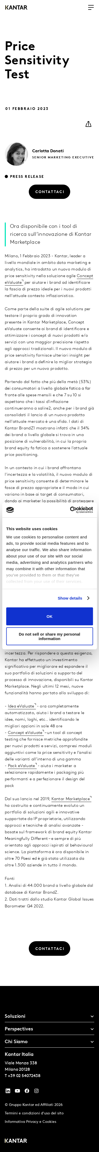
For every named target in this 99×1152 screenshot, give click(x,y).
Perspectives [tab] (19, 1029)
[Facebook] (27, 1092)
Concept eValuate (25, 741)
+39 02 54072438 (24, 1076)
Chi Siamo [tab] (16, 1041)
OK (49, 616)
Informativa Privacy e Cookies (30, 1122)
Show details (70, 598)
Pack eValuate (21, 774)
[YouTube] (8, 1092)
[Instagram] (36, 1092)
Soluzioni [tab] (15, 1016)
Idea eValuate (21, 715)
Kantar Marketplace (70, 807)
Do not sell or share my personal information (49, 636)
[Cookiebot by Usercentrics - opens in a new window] (70, 510)
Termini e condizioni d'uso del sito (34, 1113)
